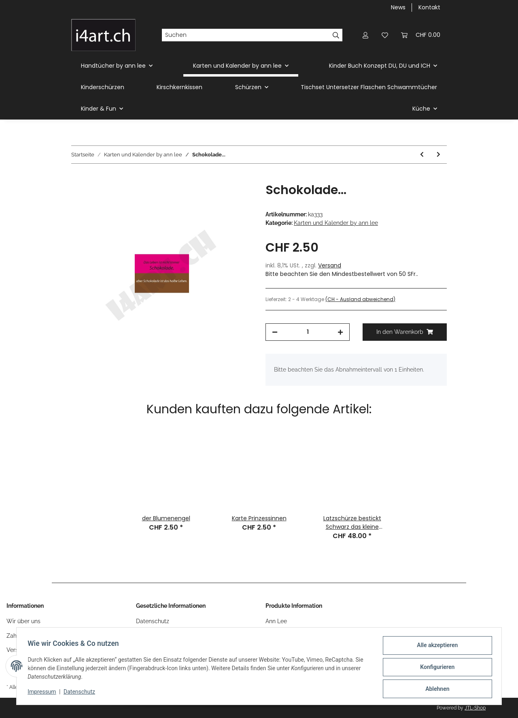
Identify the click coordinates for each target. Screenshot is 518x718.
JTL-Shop (475, 708)
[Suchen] (245, 35)
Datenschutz (152, 621)
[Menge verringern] (275, 332)
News (398, 7)
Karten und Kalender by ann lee (336, 223)
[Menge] (307, 332)
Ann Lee (276, 621)
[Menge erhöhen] (340, 332)
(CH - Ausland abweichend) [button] (360, 299)
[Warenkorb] (421, 35)
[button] (365, 35)
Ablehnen (435, 689)
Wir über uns (23, 621)
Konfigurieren (435, 668)
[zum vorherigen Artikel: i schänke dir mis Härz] (422, 154)
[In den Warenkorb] (77, 178)
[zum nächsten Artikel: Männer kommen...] (438, 154)
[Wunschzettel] (385, 35)
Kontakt (429, 7)
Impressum (44, 693)
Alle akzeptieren (435, 647)
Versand (329, 265)
